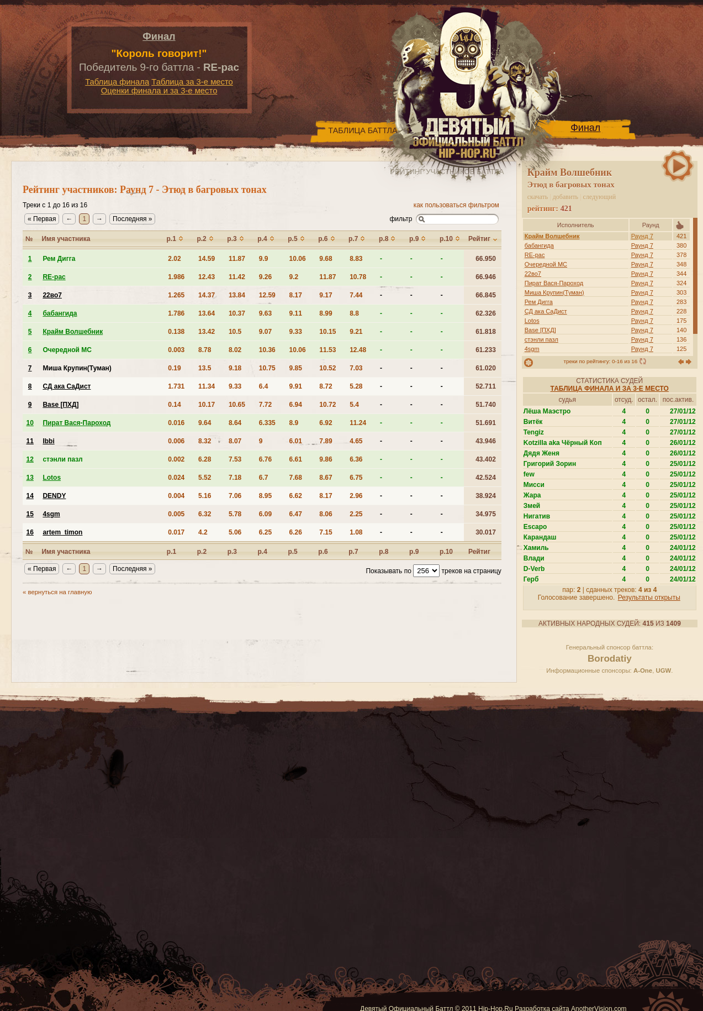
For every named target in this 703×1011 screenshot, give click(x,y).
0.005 (176, 514)
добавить (565, 197)
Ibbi (48, 441)
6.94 (295, 404)
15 (30, 514)
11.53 (327, 350)
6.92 (325, 423)
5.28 (356, 386)
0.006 (176, 441)
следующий (599, 197)
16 (30, 532)
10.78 (358, 277)
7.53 (235, 459)
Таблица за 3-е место (192, 81)
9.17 (325, 295)
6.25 (265, 532)
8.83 (356, 259)
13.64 (206, 313)
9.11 (295, 313)
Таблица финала (117, 81)
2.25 (356, 514)
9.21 (356, 332)
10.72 (327, 404)
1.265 (176, 295)
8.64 (235, 423)
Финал (158, 36)
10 (30, 423)
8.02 (235, 350)
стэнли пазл (541, 339)
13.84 (237, 295)
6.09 (265, 514)
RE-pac (535, 255)
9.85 (295, 368)
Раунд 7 (642, 236)
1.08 (356, 532)
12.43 (206, 277)
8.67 (325, 477)
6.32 (204, 514)
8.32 (204, 441)
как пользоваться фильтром (456, 205)
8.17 (295, 295)
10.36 (267, 350)
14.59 (206, 259)
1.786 (176, 313)
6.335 (267, 423)
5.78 (235, 514)
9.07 (265, 332)
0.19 (174, 368)
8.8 (354, 313)
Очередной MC (546, 264)
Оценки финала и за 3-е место (159, 90)
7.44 (356, 295)
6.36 (356, 459)
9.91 (295, 386)
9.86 (325, 459)
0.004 (176, 496)
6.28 (204, 459)
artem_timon (62, 532)
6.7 (263, 477)
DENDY (54, 496)
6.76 (265, 459)
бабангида (539, 245)
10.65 (237, 404)
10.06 (297, 259)
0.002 (176, 459)
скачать (537, 197)
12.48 (358, 350)
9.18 (235, 368)
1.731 (176, 386)
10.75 (267, 368)
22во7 (533, 273)
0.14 (174, 404)
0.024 (176, 477)
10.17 (206, 404)
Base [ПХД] (540, 330)
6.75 (356, 477)
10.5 (235, 332)
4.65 (356, 441)
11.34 (206, 386)
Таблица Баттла (362, 130)
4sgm (532, 348)
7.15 (325, 532)
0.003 (176, 350)
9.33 (295, 332)
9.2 (294, 277)
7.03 (356, 368)
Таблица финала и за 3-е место (610, 388)
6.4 (263, 386)
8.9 (294, 423)
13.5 (204, 368)
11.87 (237, 259)
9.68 (325, 259)
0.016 (176, 423)
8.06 (325, 514)
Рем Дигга (539, 301)
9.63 (265, 313)
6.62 (295, 496)
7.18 (235, 477)
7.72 (265, 404)
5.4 (354, 404)
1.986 (176, 277)
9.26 (265, 277)
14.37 (206, 295)
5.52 (204, 477)
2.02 (174, 259)
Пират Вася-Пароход (554, 283)
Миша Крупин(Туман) (554, 292)
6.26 (295, 532)
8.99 (325, 313)
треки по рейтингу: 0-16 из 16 (600, 361)
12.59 (267, 295)
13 (30, 477)
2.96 (356, 496)
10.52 (327, 368)
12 (30, 459)
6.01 (295, 441)
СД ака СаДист (546, 311)
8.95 (265, 496)
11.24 (358, 423)
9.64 (204, 423)
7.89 (325, 441)
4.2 (203, 532)
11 (30, 441)
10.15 (327, 332)
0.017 (176, 532)
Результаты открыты (649, 597)
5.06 (235, 532)
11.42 (237, 277)
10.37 (237, 313)
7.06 (235, 496)
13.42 (206, 332)
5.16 (204, 496)
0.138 (176, 332)
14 (30, 496)
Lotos (532, 320)
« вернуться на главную (57, 592)
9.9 (263, 259)
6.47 (295, 514)
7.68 (295, 477)
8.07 (235, 441)
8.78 (204, 350)
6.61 (295, 459)
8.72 (325, 386)
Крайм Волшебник (552, 236)
